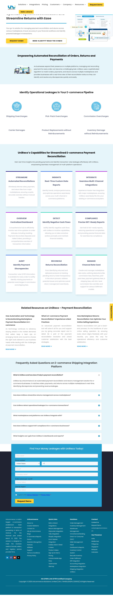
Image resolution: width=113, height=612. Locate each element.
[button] (7, 567)
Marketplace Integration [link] (78, 576)
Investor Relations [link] (33, 536)
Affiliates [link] (30, 557)
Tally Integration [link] (54, 544)
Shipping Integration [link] (76, 579)
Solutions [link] (22, 4)
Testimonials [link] (53, 574)
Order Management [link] (76, 533)
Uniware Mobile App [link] (55, 568)
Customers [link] (55, 4)
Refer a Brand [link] (26, 12)
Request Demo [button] (17, 41)
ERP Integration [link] (75, 571)
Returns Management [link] (56, 538)
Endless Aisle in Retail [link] (55, 555)
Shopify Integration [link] (55, 547)
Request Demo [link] (96, 4)
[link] (7, 7)
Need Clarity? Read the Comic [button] (47, 41)
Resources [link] (79, 4)
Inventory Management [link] (77, 536)
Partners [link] (30, 555)
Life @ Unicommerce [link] (34, 541)
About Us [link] (30, 533)
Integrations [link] (34, 4)
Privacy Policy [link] (31, 566)
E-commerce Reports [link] (34, 547)
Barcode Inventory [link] (76, 566)
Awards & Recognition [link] (34, 552)
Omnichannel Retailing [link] (77, 544)
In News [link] (51, 557)
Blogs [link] (29, 544)
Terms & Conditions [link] (33, 563)
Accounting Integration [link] (77, 574)
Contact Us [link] (30, 538)
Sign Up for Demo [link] (54, 563)
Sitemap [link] (51, 576)
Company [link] (67, 4)
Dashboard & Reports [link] (77, 557)
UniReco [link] (72, 582)
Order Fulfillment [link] (75, 568)
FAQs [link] (50, 571)
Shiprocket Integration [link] (56, 541)
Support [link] (29, 560)
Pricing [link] (45, 4)
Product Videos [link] (53, 560)
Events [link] (29, 549)
